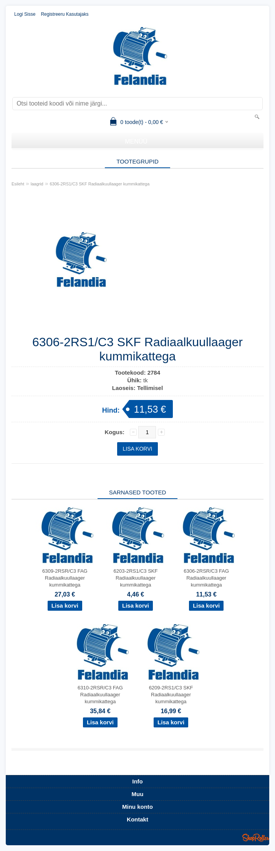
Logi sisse (24, 14)
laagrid (37, 184)
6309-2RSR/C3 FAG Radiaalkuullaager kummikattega (65, 578)
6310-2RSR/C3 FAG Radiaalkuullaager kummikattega (100, 694)
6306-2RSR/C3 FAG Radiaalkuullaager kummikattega (206, 578)
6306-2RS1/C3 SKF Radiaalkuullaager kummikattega (99, 184)
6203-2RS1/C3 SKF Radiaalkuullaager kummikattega (136, 578)
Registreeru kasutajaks (64, 14)
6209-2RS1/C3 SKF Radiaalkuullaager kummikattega (171, 694)
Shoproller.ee (255, 837)
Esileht (18, 184)
